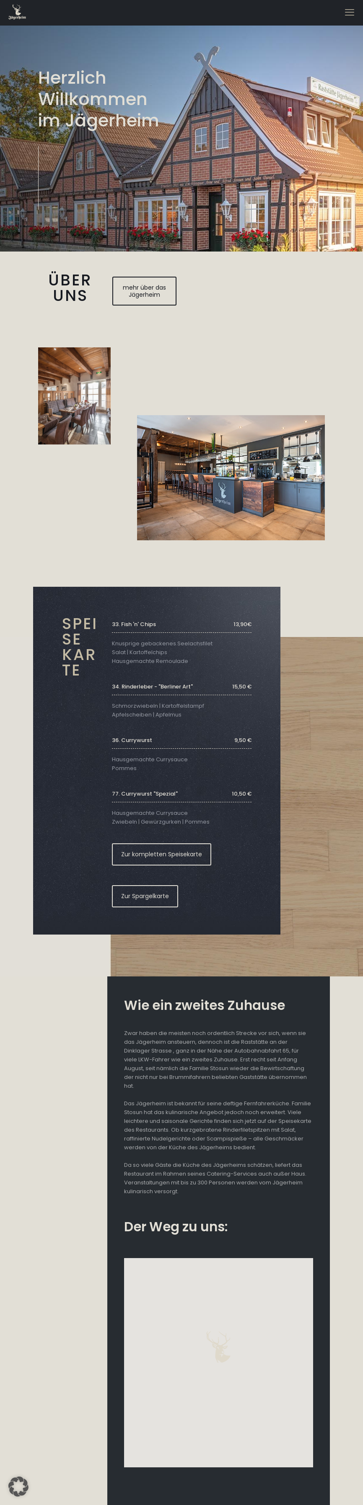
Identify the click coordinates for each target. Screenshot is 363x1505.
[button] (18, 1486)
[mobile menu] (349, 12)
